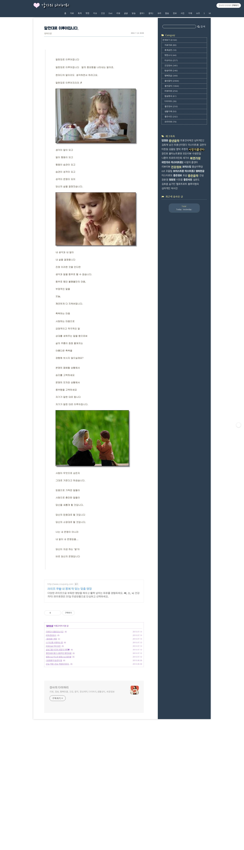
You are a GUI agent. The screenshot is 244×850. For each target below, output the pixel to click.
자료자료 (170, 85)
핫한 (87, 13)
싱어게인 (166, 322)
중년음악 (171, 121)
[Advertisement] (94, 598)
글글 (126, 13)
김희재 (165, 278)
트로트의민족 (175, 292)
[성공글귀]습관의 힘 (54, 735)
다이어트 (170, 141)
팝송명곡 (170, 136)
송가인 (172, 318)
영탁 (178, 283)
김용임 (172, 283)
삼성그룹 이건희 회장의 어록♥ (58, 724)
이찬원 (165, 283)
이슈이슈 (171, 101)
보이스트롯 (178, 304)
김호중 (165, 318)
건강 (103, 13)
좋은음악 (171, 126)
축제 (80, 13)
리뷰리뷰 (171, 131)
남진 (171, 278)
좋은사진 (171, 157)
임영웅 (165, 274)
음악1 (142, 13)
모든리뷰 (187, 287)
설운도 (196, 313)
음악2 (150, 13)
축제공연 (170, 90)
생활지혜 (170, 152)
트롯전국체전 (186, 274)
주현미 (184, 283)
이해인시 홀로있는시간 (54, 706)
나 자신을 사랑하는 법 (54, 717)
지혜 (190, 13)
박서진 (174, 322)
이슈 (95, 13)
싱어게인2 (199, 274)
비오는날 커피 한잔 (53, 721)
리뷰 (118, 13)
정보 (175, 13)
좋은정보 (171, 146)
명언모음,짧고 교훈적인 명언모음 (58, 728)
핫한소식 (170, 95)
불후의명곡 (193, 318)
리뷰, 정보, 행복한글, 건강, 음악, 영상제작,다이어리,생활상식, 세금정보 (82, 766)
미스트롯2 (190, 304)
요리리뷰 (170, 162)
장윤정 (165, 313)
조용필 (169, 304)
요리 (159, 13)
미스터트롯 (193, 278)
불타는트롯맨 (175, 287)
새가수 (186, 292)
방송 (134, 13)
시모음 (179, 313)
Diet (110, 13)
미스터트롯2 (177, 296)
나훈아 (165, 292)
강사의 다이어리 (55, 6)
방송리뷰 (171, 111)
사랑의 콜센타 (191, 296)
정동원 (172, 313)
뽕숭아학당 (197, 300)
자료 (72, 13)
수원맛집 (196, 287)
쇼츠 (198, 13)
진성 (201, 309)
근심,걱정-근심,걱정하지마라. (57, 739)
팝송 (167, 13)
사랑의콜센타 (196, 283)
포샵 (185, 309)
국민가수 (166, 296)
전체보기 (169, 80)
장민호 (165, 287)
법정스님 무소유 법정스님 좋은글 (58, 732)
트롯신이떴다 (180, 278)
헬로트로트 (181, 318)
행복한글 (48, 34)
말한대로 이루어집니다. (61, 28)
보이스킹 (186, 300)
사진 (182, 13)
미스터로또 (167, 309)
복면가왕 (195, 292)
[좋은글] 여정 (51, 714)
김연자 (202, 278)
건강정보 (171, 106)
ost (163, 304)
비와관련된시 (51, 710)
